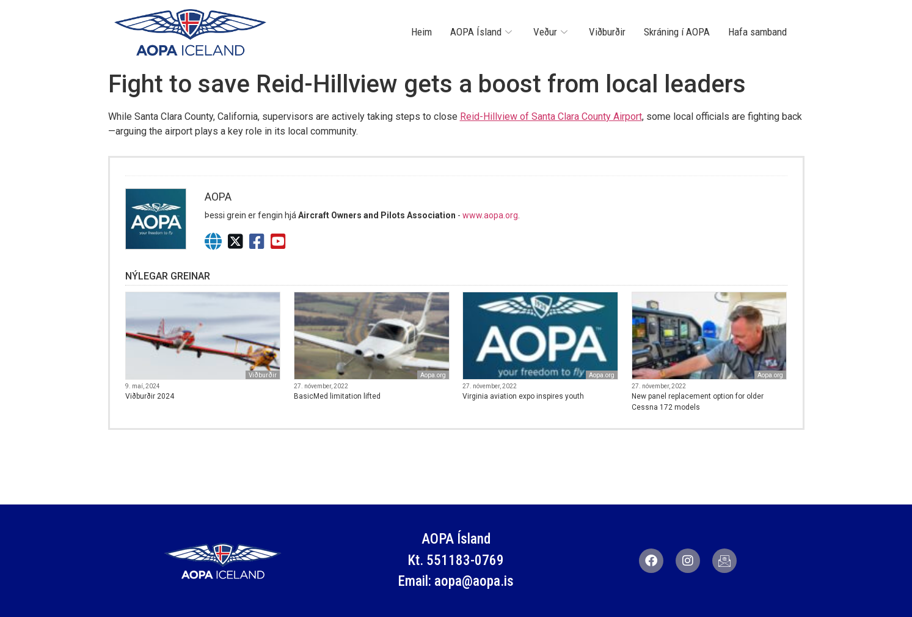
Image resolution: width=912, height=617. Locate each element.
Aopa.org (433, 375)
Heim (421, 32)
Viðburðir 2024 (149, 396)
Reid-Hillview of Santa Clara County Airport (551, 116)
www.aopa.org (490, 215)
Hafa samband (757, 32)
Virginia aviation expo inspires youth (523, 396)
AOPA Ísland (482, 32)
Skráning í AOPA (677, 32)
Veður (552, 32)
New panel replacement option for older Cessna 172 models (698, 402)
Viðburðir (607, 32)
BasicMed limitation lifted (337, 396)
